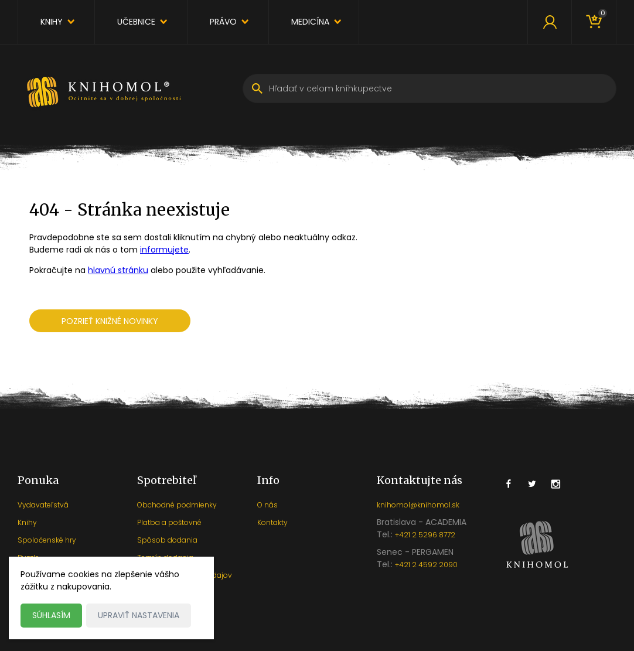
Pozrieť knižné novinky (110, 321)
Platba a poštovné (169, 522)
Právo (223, 22)
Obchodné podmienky (177, 505)
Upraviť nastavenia (138, 615)
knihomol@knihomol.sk (418, 505)
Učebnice (136, 22)
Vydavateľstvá (43, 505)
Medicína (310, 22)
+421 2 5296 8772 (425, 535)
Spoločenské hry (47, 540)
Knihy (51, 22)
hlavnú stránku (118, 270)
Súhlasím (51, 615)
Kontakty (272, 522)
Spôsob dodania (167, 540)
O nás (267, 505)
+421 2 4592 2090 (426, 565)
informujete (164, 249)
